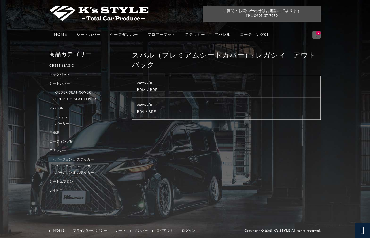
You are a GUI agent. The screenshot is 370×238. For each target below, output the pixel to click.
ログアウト (164, 231)
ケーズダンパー (124, 35)
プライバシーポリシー (90, 231)
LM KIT (55, 191)
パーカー (62, 124)
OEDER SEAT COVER (73, 92)
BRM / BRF (147, 90)
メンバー (141, 231)
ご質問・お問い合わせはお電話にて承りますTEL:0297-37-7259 (262, 13)
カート (121, 231)
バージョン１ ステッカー (74, 159)
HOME (60, 35)
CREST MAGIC (61, 66)
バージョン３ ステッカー (74, 173)
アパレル (222, 35)
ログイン (188, 231)
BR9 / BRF (146, 112)
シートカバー (88, 35)
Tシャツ (61, 117)
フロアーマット (161, 35)
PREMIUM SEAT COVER (75, 99)
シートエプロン (61, 182)
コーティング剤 (254, 35)
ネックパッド (59, 75)
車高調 (54, 133)
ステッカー (195, 35)
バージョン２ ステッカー (74, 166)
